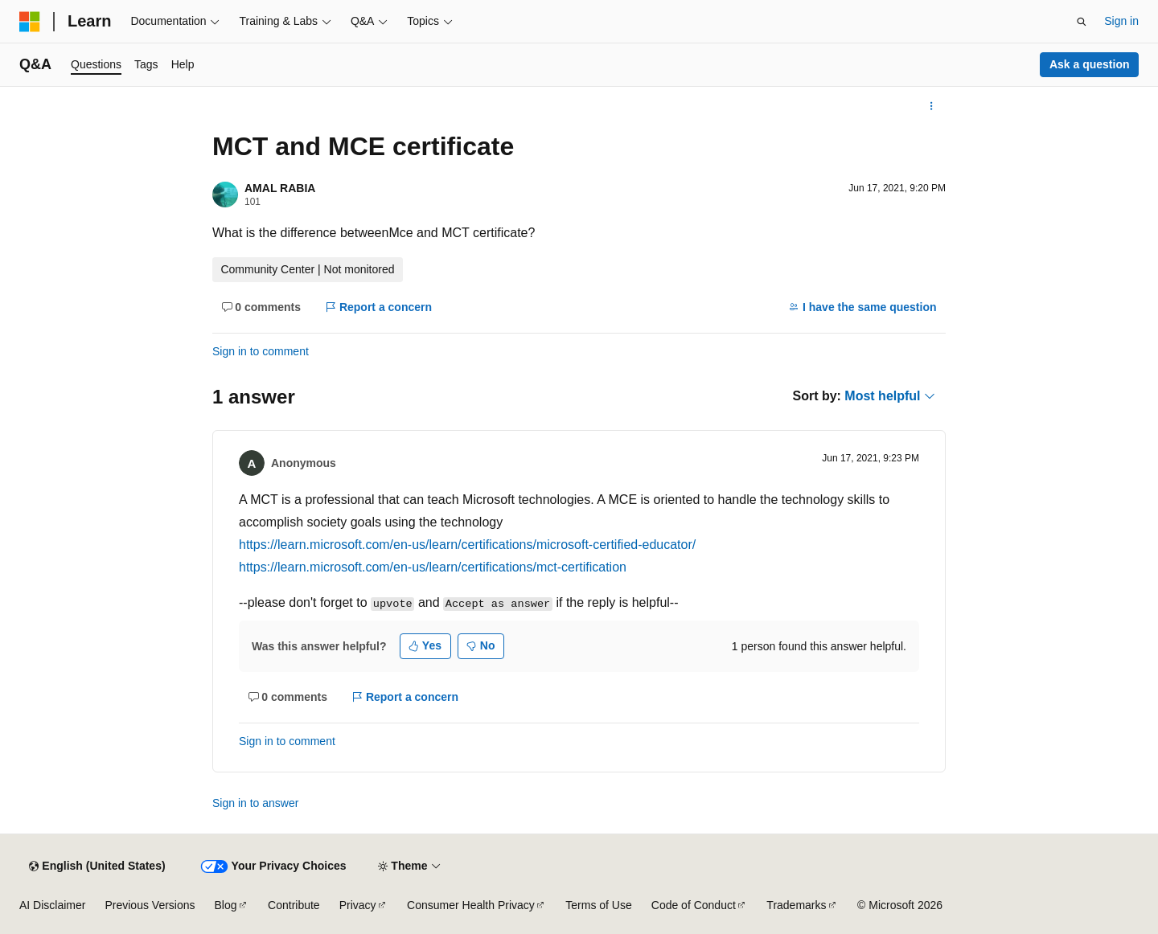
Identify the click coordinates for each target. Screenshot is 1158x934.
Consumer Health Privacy (471, 905)
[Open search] (1082, 21)
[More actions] (932, 106)
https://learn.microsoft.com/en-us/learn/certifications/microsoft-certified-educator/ (467, 544)
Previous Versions (150, 905)
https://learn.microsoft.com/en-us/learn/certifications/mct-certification (432, 567)
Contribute (294, 905)
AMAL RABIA (279, 188)
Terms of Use (598, 905)
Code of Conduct (693, 905)
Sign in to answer (255, 803)
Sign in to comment (260, 351)
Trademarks (796, 905)
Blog (226, 905)
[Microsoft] (29, 21)
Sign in (1121, 20)
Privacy (357, 905)
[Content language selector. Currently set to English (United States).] (97, 866)
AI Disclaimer (52, 905)
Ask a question (1089, 64)
